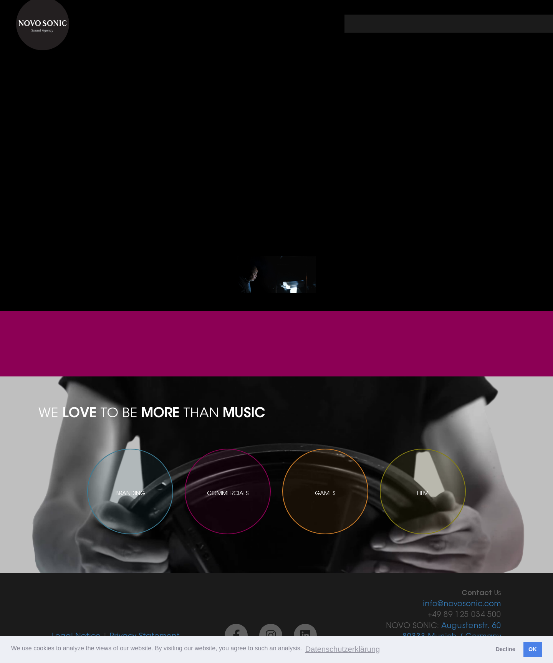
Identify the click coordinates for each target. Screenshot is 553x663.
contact (523, 24)
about (475, 24)
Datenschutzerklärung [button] (342, 649)
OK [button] (532, 649)
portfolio (425, 24)
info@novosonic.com (462, 604)
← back (372, 24)
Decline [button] (505, 649)
